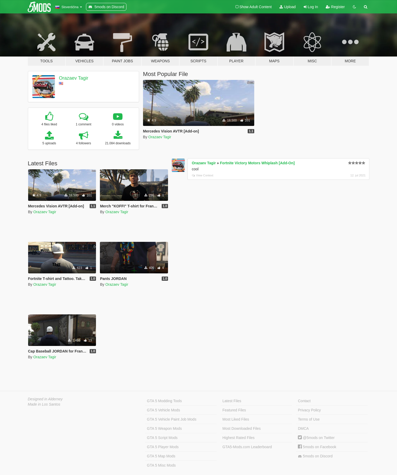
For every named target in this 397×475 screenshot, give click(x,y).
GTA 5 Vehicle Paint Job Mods (171, 419)
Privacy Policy (309, 410)
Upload (287, 7)
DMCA (303, 428)
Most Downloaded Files (241, 428)
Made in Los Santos (44, 404)
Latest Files (231, 401)
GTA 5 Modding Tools (164, 401)
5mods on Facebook (317, 447)
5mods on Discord (315, 456)
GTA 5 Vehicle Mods (163, 410)
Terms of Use (308, 419)
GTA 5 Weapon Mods (164, 428)
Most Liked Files (235, 419)
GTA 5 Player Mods (163, 447)
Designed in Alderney (45, 399)
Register (335, 7)
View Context (202, 175)
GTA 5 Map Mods (161, 456)
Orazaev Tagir (73, 78)
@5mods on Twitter (316, 437)
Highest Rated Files (238, 438)
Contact (304, 401)
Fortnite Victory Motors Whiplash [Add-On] (257, 163)
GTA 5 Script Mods (162, 438)
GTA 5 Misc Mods (161, 465)
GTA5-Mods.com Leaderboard (247, 447)
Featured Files (234, 410)
